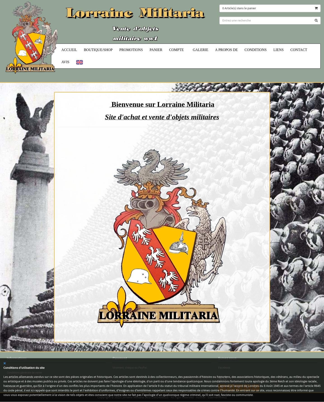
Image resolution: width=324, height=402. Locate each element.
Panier (156, 50)
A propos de (226, 50)
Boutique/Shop (98, 50)
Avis (65, 62)
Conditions (255, 50)
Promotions (131, 50)
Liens (278, 50)
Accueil (69, 50)
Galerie (200, 50)
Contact (298, 50)
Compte (177, 50)
